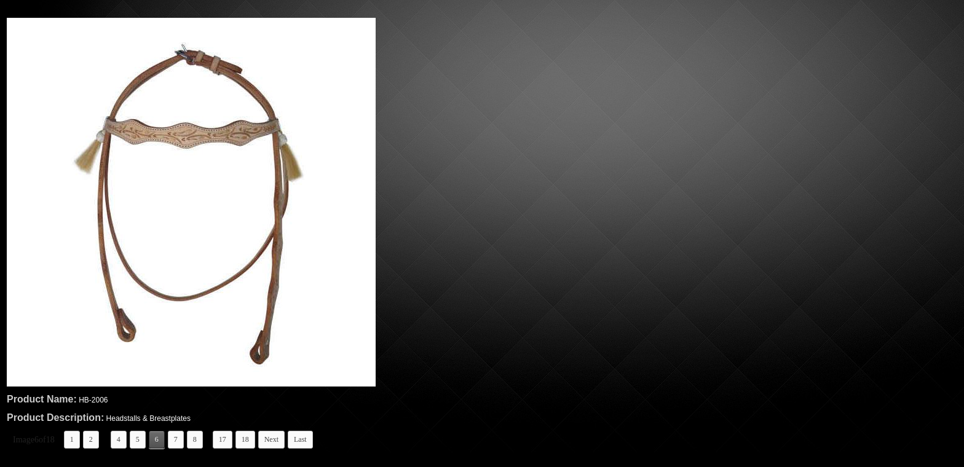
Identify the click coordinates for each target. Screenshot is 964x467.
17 (222, 439)
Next (271, 439)
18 (245, 439)
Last (300, 439)
